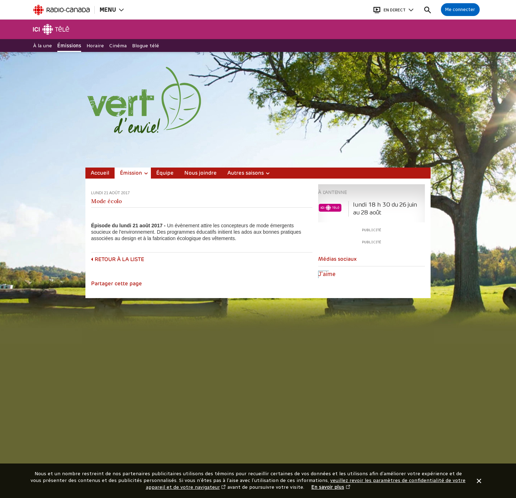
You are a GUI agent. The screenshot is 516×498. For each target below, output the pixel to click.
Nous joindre (200, 173)
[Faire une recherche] (427, 10)
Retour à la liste (119, 260)
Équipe (165, 173)
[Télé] (51, 29)
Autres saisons (245, 173)
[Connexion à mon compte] (460, 9)
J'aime (327, 274)
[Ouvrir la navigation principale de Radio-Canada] (111, 10)
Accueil (100, 173)
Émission (131, 173)
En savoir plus (331, 487)
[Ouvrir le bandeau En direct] (393, 10)
